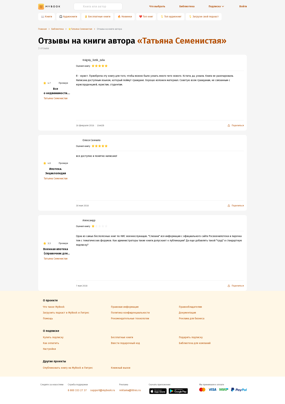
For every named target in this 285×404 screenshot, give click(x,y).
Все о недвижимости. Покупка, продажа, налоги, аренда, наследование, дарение (55, 91)
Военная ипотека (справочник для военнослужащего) (55, 251)
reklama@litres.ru (130, 390)
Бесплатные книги (99, 16)
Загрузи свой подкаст (206, 16)
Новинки (126, 16)
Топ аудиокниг (172, 16)
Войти (243, 6)
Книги (48, 16)
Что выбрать (157, 6)
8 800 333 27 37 (77, 390)
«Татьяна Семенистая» (181, 41)
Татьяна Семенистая (55, 98)
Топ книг (148, 16)
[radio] (93, 66)
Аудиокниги (70, 16)
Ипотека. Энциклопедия (55, 171)
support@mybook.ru (102, 390)
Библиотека (186, 6)
